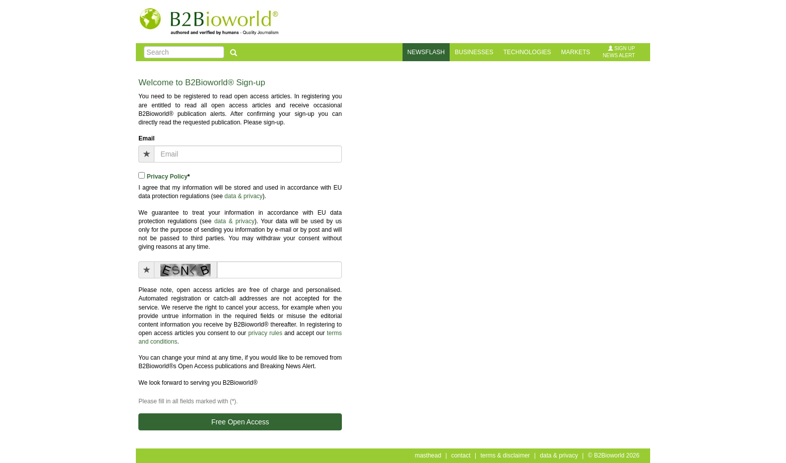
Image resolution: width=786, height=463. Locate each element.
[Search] (184, 52)
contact (461, 455)
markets (575, 52)
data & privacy (244, 196)
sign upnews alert (619, 52)
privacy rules (265, 333)
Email (146, 138)
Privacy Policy (167, 176)
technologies (527, 52)
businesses (474, 52)
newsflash (426, 52)
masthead (428, 455)
